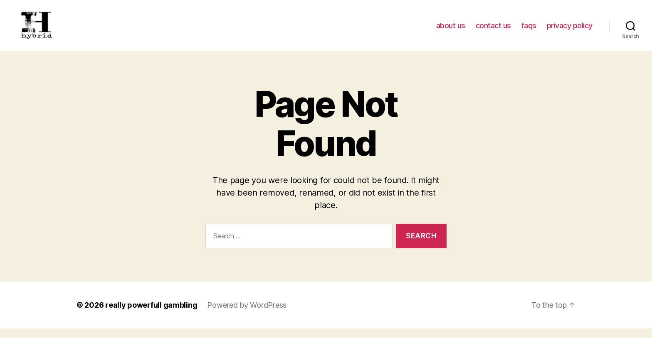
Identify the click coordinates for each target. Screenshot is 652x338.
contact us (493, 30)
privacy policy (570, 30)
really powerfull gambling (151, 314)
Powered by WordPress (246, 314)
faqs (528, 30)
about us (450, 30)
